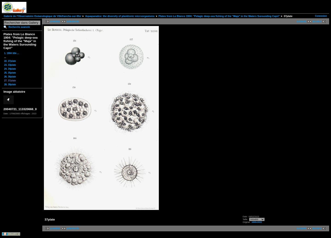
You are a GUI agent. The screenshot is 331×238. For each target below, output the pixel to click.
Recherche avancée (19, 27)
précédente (73, 21)
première (55, 21)
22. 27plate (10, 61)
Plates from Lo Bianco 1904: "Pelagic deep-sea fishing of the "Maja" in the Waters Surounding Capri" (219, 16)
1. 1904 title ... (11, 53)
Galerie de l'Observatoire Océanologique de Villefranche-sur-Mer (42, 16)
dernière (316, 21)
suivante (301, 21)
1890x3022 (256, 222)
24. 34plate (10, 69)
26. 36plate (10, 76)
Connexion (321, 16)
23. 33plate (10, 65)
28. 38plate (10, 84)
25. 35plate (10, 73)
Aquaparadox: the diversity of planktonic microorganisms (119, 16)
